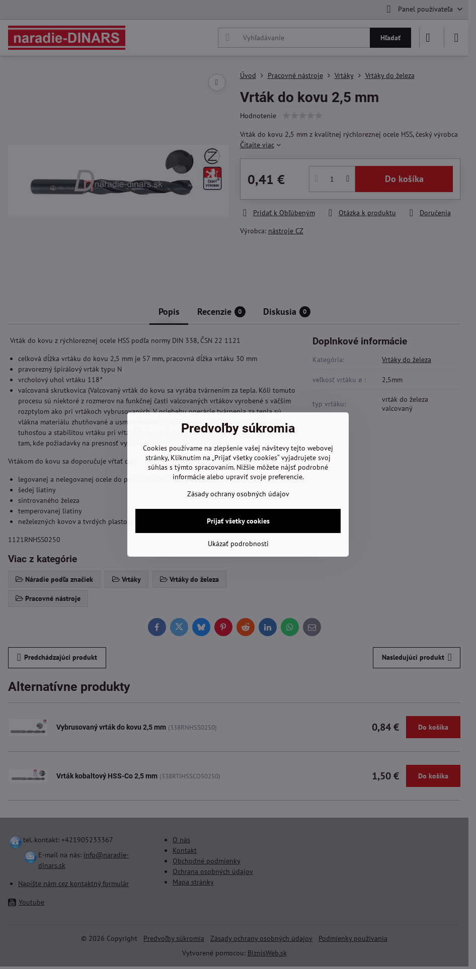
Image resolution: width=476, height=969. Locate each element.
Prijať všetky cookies (238, 520)
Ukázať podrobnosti (238, 543)
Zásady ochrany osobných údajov (238, 493)
